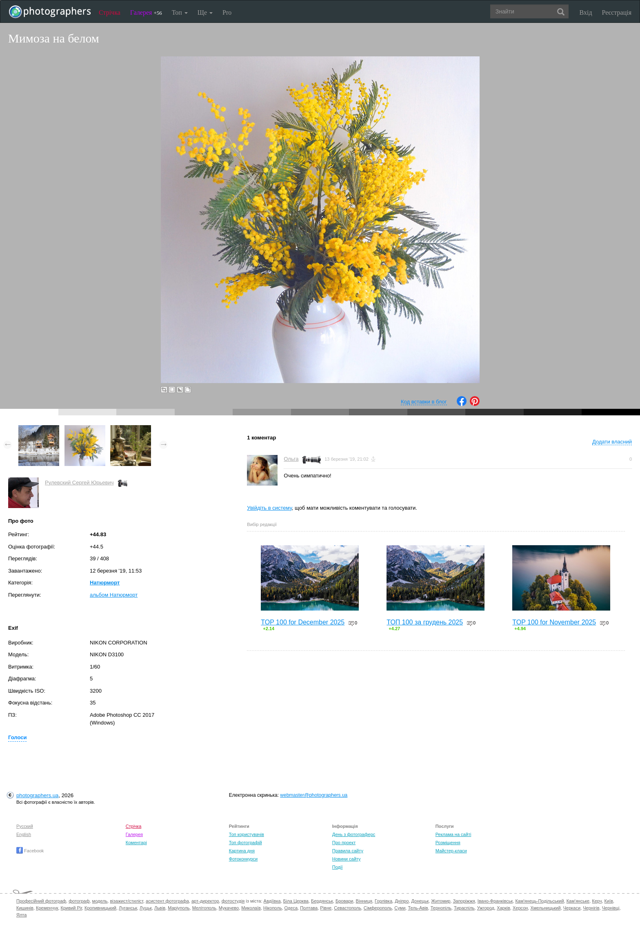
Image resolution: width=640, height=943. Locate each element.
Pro (226, 12)
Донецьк (420, 900)
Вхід (586, 12)
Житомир (440, 900)
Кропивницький (100, 907)
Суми (399, 907)
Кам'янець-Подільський (539, 900)
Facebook (30, 850)
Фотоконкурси (243, 858)
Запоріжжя (464, 900)
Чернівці (611, 907)
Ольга (291, 459)
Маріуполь (178, 907)
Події (337, 867)
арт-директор (205, 900)
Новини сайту (346, 858)
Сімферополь (378, 907)
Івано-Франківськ (495, 900)
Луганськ (128, 907)
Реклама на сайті (453, 834)
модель (100, 900)
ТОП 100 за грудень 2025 (425, 622)
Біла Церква (296, 900)
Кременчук (47, 907)
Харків (503, 907)
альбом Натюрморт (114, 595)
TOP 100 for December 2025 (302, 622)
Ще (205, 12)
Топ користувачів (246, 834)
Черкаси (571, 907)
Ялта (21, 914)
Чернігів (591, 907)
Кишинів (24, 907)
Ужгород (485, 907)
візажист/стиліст (126, 900)
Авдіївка (272, 900)
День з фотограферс (354, 834)
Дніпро (402, 900)
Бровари (344, 900)
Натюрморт (105, 583)
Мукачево (229, 907)
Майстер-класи (451, 850)
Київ (608, 900)
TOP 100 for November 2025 (554, 622)
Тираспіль (464, 907)
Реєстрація (616, 12)
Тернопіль (441, 907)
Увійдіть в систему (269, 508)
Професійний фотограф (41, 900)
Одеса (291, 907)
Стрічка (109, 12)
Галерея (146, 12)
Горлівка (383, 900)
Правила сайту (347, 850)
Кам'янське (578, 900)
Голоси (17, 737)
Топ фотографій (245, 842)
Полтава (309, 907)
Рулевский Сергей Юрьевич (79, 482)
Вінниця (364, 900)
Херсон (520, 907)
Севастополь (347, 907)
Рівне (325, 907)
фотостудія (233, 900)
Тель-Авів (418, 907)
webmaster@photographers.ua (313, 795)
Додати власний (612, 442)
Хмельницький (545, 907)
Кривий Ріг (71, 907)
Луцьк (146, 907)
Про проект (344, 842)
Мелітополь (204, 907)
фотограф (79, 900)
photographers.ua (37, 795)
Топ (180, 12)
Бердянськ (322, 900)
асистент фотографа (167, 900)
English (23, 834)
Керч (597, 900)
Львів (159, 907)
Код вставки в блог (424, 402)
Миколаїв (251, 907)
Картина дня (242, 850)
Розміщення (448, 842)
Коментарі (136, 842)
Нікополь (272, 907)
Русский (24, 826)
